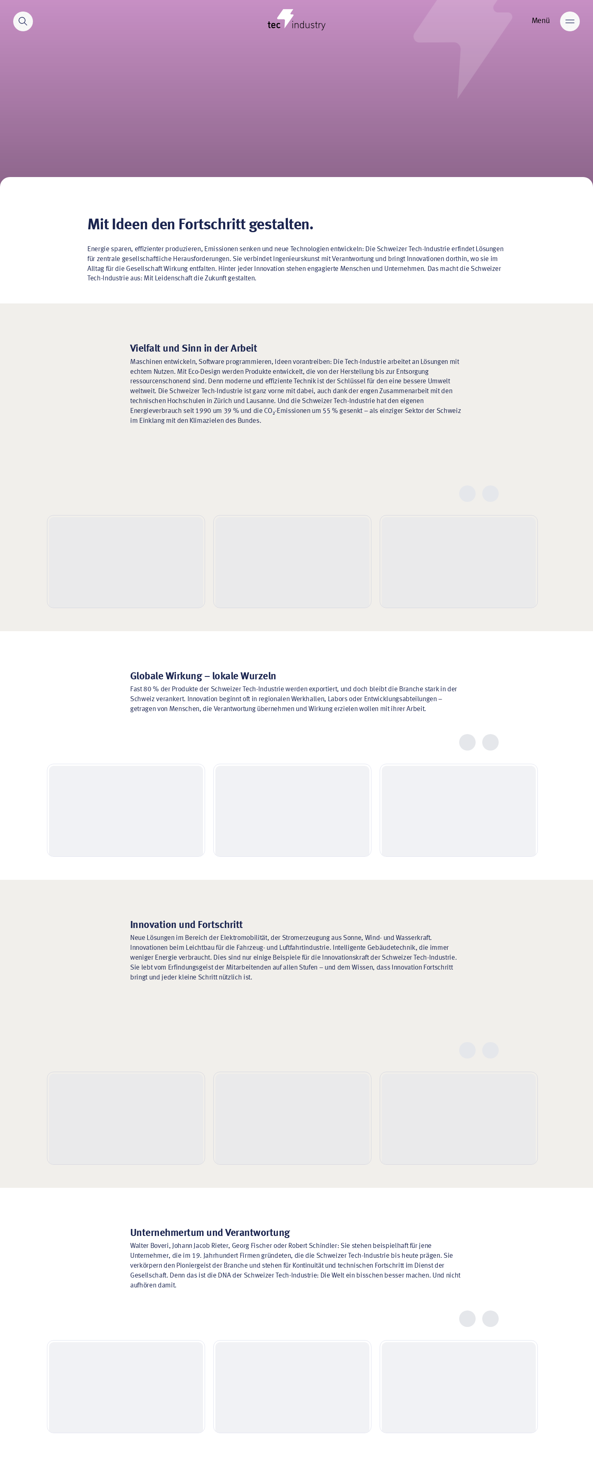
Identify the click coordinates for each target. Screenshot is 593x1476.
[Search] (23, 21)
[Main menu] (570, 21)
